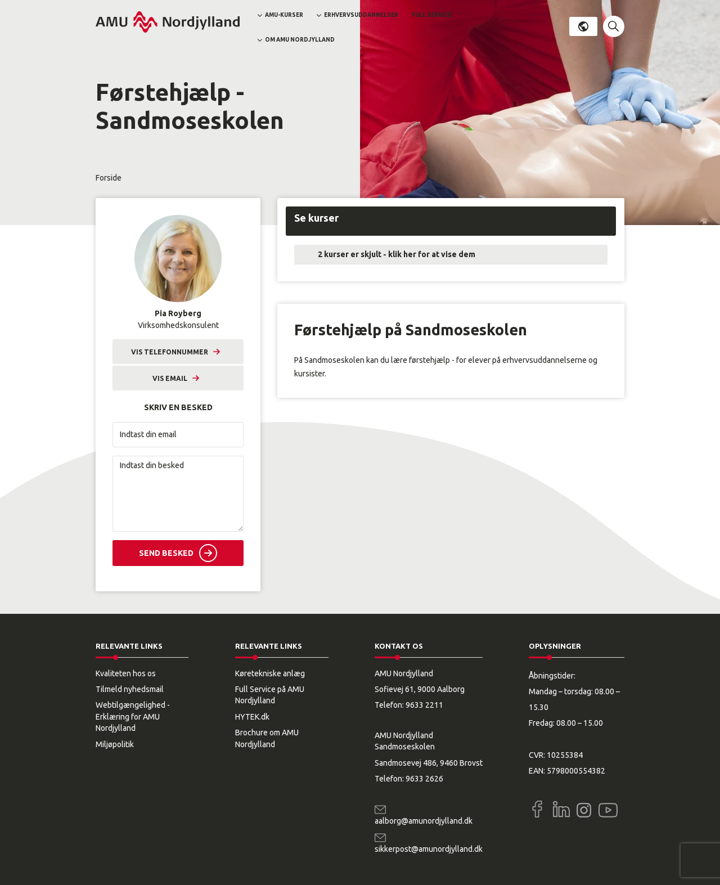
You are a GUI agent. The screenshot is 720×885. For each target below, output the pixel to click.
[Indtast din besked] (178, 494)
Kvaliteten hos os (126, 673)
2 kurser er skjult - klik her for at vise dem (396, 254)
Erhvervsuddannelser (361, 15)
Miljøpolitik (115, 744)
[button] (613, 26)
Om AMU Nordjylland (300, 40)
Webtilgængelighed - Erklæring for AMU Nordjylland (133, 716)
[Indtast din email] (178, 434)
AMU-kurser (284, 15)
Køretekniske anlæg (270, 673)
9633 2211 (424, 704)
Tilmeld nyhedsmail (130, 689)
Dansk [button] (583, 26)
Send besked (166, 553)
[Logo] (168, 22)
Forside (109, 177)
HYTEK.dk (252, 716)
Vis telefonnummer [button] (169, 352)
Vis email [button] (169, 378)
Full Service (431, 15)
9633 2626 (424, 778)
